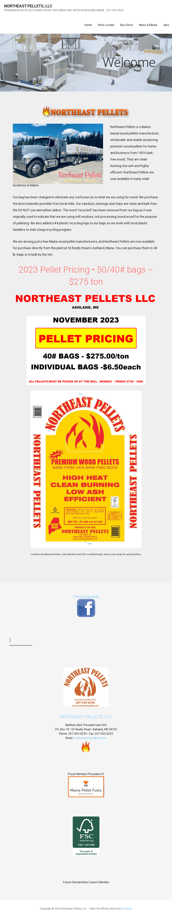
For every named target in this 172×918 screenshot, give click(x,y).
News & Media (148, 25)
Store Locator (106, 25)
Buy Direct (126, 25)
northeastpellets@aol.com (90, 738)
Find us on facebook (86, 596)
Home (88, 25)
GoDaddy (127, 908)
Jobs (166, 25)
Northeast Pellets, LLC (28, 6)
